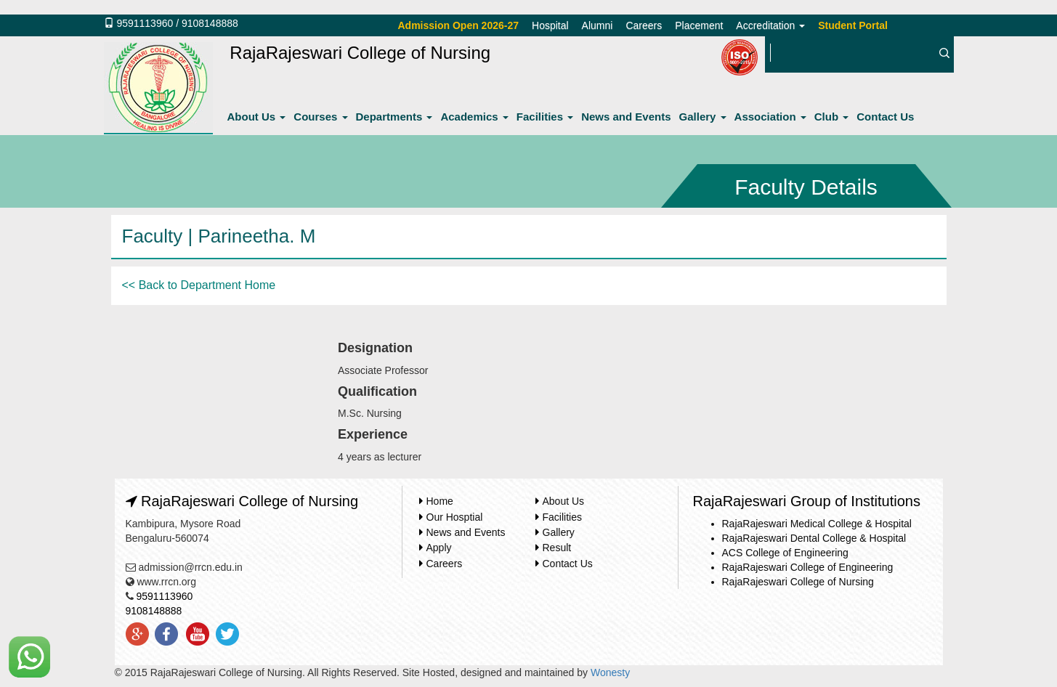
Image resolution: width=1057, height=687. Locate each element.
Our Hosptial (454, 517)
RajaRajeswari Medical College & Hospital (817, 523)
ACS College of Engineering (785, 552)
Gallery (702, 116)
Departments (394, 116)
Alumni (597, 25)
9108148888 (210, 23)
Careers (643, 25)
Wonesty (610, 672)
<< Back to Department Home (199, 285)
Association (770, 116)
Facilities (545, 116)
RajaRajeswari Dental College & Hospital (814, 538)
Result (557, 547)
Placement (699, 25)
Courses (320, 116)
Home (439, 501)
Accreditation (770, 25)
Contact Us (885, 116)
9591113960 (144, 23)
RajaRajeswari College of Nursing (798, 582)
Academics (474, 116)
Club (831, 116)
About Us (256, 116)
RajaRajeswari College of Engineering (808, 567)
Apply (439, 547)
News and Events (626, 116)
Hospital (550, 25)
